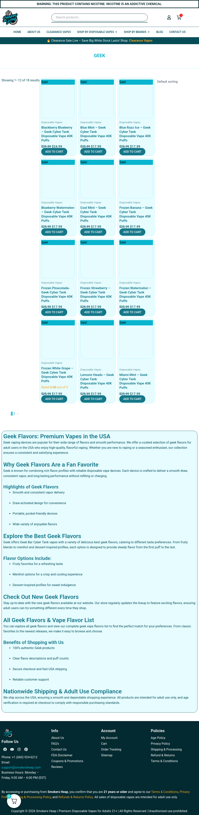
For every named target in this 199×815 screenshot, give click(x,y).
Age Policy (158, 738)
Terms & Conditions (164, 761)
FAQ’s (55, 743)
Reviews (57, 767)
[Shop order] (176, 82)
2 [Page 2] (14, 413)
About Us (57, 738)
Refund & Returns (163, 755)
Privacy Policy (160, 743)
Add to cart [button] (54, 151)
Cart (104, 743)
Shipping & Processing (166, 749)
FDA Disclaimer (61, 755)
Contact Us (59, 749)
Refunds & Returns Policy (75, 797)
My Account (109, 738)
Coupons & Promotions (67, 761)
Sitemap (107, 755)
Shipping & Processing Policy (31, 797)
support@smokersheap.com (21, 767)
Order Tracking (111, 749)
